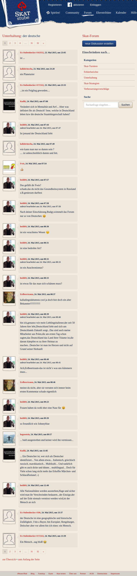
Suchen (125, 104)
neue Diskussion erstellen (99, 43)
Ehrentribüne (103, 12)
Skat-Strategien (91, 83)
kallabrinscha (26, 69)
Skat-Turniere (91, 66)
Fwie (22, 163)
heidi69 (23, 125)
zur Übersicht (9, 559)
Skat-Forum (90, 36)
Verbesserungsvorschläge (96, 89)
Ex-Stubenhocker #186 (30, 512)
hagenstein (25, 434)
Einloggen (95, 4)
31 (32, 43)
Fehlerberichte (91, 72)
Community (72, 12)
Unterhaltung (11, 36)
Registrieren (55, 4)
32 (38, 43)
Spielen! (55, 12)
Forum (88, 12)
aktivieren (76, 5)
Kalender (121, 12)
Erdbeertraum (26, 294)
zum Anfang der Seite (29, 559)
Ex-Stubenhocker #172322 (32, 85)
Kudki (23, 101)
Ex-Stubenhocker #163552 (32, 52)
